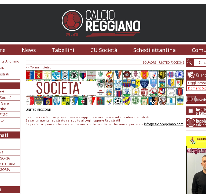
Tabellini (63, 50)
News (29, 50)
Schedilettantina (154, 50)
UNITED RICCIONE (171, 62)
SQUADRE (149, 62)
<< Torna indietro (38, 67)
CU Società (103, 50)
